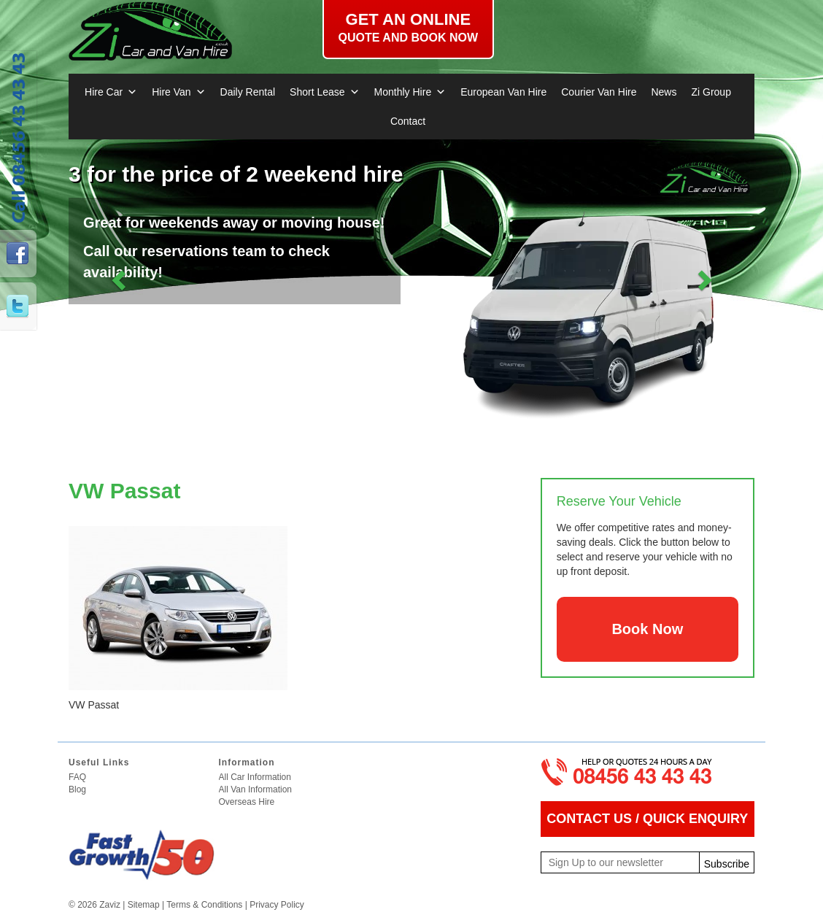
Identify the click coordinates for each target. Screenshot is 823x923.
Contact (407, 121)
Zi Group (710, 92)
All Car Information (255, 777)
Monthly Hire (410, 92)
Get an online (408, 27)
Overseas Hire (247, 802)
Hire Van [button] (178, 92)
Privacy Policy (277, 905)
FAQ (77, 777)
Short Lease (325, 92)
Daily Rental (247, 92)
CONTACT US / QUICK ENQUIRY (647, 818)
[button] (120, 279)
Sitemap (144, 905)
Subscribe (726, 864)
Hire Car (111, 92)
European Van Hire (503, 92)
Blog (77, 789)
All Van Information (256, 789)
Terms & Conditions (204, 905)
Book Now (647, 629)
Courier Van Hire (598, 92)
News (663, 92)
